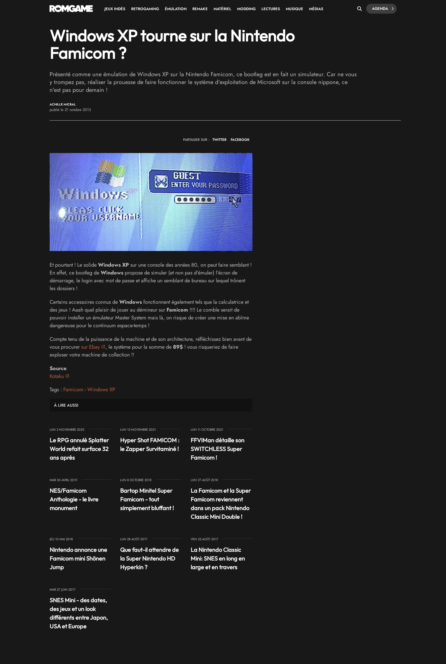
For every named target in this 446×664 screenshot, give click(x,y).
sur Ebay (90, 347)
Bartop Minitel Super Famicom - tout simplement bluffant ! (147, 499)
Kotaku (57, 376)
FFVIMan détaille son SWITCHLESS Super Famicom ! (217, 448)
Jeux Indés (114, 9)
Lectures (270, 9)
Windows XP (101, 389)
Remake (200, 9)
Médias (316, 9)
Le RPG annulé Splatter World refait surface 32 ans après (79, 448)
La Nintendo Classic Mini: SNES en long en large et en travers (218, 558)
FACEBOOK (240, 139)
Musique (294, 9)
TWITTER (219, 139)
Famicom (73, 389)
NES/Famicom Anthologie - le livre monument (74, 499)
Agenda (383, 8)
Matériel (222, 9)
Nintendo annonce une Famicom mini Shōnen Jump (78, 558)
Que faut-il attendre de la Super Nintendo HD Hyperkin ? (149, 558)
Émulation (176, 9)
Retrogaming (145, 9)
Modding (246, 9)
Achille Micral (63, 104)
